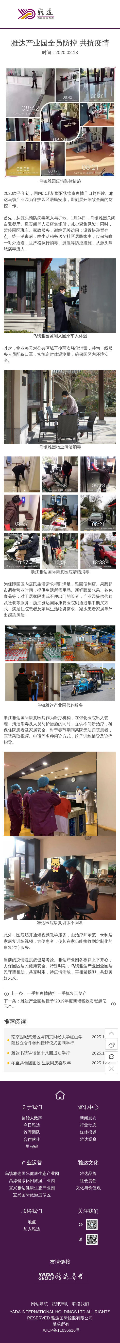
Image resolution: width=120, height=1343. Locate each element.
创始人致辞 (31, 1118)
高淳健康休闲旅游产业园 (32, 1180)
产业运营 (31, 1163)
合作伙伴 (31, 1139)
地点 (32, 1222)
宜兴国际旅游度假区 (32, 1195)
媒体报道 (88, 1132)
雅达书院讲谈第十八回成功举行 (40, 1053)
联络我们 (31, 1211)
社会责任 (88, 1180)
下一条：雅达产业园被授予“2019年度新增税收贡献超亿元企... (55, 1004)
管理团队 (31, 1132)
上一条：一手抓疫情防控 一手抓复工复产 (48, 993)
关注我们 (88, 1211)
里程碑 (32, 1146)
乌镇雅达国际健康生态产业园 (32, 1173)
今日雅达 (31, 1125)
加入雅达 (31, 1229)
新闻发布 (88, 1118)
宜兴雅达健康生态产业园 (32, 1188)
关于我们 (31, 1107)
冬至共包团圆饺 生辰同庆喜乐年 (41, 1063)
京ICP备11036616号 (61, 1330)
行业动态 (88, 1125)
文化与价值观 (88, 1188)
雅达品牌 (88, 1173)
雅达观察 (88, 1139)
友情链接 (60, 1262)
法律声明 (60, 1303)
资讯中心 (88, 1107)
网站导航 (39, 1303)
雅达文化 (88, 1163)
